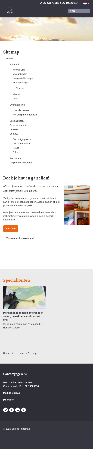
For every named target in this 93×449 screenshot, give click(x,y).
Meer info (8, 399)
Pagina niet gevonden (20, 162)
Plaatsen (20, 88)
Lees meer (10, 228)
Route (16, 147)
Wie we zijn (19, 69)
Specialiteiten (16, 120)
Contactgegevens (22, 139)
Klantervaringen (21, 82)
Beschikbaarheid (18, 125)
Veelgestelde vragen (23, 78)
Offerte (16, 152)
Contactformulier (21, 143)
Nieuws (16, 94)
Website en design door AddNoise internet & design (11, 434)
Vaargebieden (20, 74)
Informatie (14, 64)
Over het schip (17, 104)
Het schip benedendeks (25, 114)
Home (9, 58)
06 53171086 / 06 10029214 (58, 2)
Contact (13, 133)
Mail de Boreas (11, 393)
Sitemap (25, 428)
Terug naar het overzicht (18, 238)
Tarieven (14, 129)
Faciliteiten (15, 158)
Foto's (16, 98)
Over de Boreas (21, 110)
